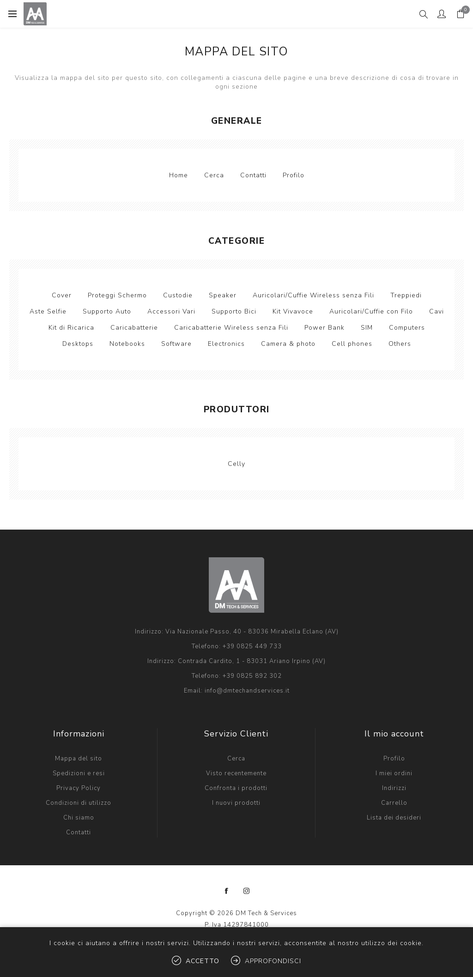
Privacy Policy (78, 788)
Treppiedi (406, 295)
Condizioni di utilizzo (78, 803)
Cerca (214, 175)
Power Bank (324, 327)
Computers (407, 327)
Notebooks (127, 343)
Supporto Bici (234, 311)
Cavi (436, 311)
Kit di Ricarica (71, 327)
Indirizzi (394, 788)
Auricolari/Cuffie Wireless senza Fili (313, 295)
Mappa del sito (78, 758)
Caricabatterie (134, 327)
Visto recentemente (236, 773)
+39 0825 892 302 (252, 676)
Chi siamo (78, 818)
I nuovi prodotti (236, 803)
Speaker (222, 295)
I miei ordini (394, 773)
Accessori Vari (171, 311)
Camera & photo (288, 343)
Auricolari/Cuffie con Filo (371, 311)
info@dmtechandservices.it (247, 691)
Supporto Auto (107, 311)
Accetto (202, 961)
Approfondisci (273, 961)
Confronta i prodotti (236, 788)
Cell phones (352, 343)
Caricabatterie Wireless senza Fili (231, 327)
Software (176, 343)
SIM (367, 327)
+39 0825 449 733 (252, 646)
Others (399, 343)
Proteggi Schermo (117, 295)
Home (178, 175)
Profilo (293, 175)
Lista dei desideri (394, 818)
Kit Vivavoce (293, 311)
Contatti (253, 175)
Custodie (178, 295)
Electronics (226, 343)
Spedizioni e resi (79, 773)
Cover (62, 295)
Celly (236, 463)
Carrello (394, 803)
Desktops (77, 343)
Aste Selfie (48, 311)
